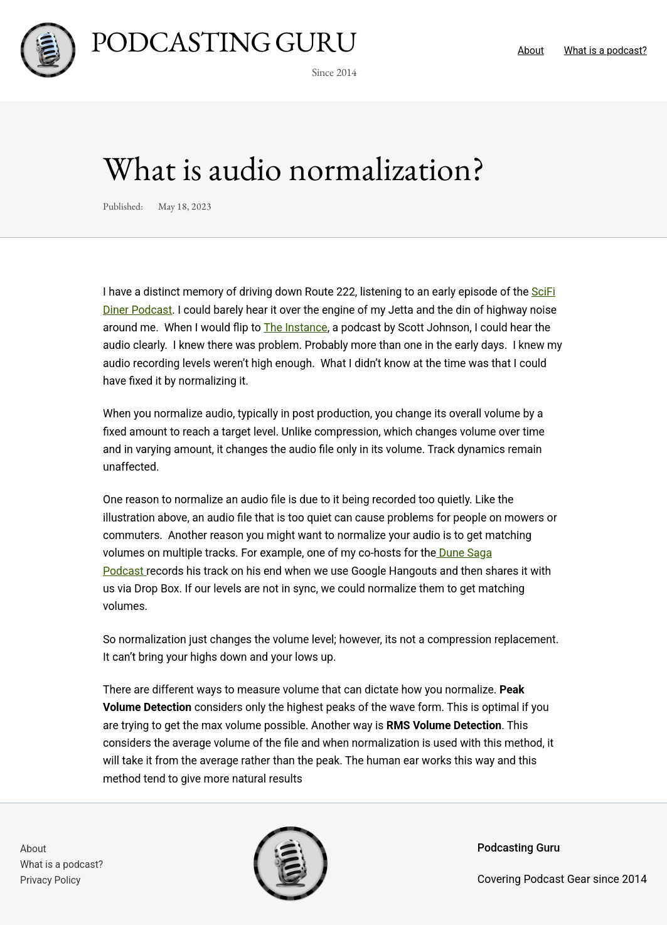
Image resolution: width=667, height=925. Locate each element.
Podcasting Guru (223, 41)
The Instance (296, 327)
